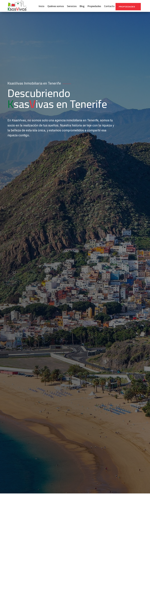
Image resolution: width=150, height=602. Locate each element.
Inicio (41, 6)
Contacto (109, 6)
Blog (82, 6)
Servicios (72, 6)
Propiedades (94, 6)
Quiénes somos (55, 6)
